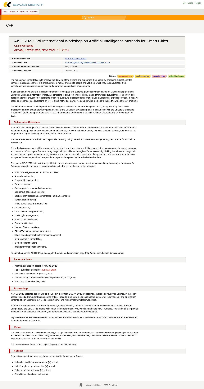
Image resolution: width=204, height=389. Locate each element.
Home (5, 12)
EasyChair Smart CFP (28, 4)
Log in (198, 3)
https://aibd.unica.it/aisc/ (75, 58)
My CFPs (24, 12)
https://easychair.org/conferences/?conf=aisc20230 (87, 62)
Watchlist (33, 12)
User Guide (188, 3)
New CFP (14, 12)
